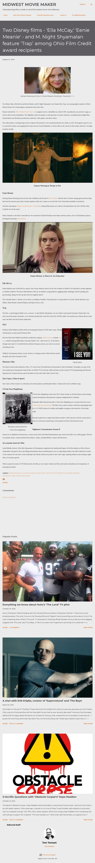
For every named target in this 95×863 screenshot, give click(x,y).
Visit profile (49, 846)
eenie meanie (14, 473)
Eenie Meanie (53, 198)
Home (4, 15)
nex (43, 473)
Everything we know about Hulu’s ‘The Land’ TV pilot (36, 604)
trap (13, 476)
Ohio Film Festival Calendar (21, 15)
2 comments (14, 627)
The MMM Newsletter (77, 15)
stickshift (7, 476)
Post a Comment (9, 497)
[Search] (82, 4)
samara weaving (73, 473)
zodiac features (23, 476)
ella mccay (25, 473)
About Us (62, 15)
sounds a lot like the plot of (28, 206)
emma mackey (35, 473)
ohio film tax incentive (55, 473)
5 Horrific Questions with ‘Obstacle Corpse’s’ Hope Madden (40, 796)
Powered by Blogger (47, 855)
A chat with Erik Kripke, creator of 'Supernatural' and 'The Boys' (42, 700)
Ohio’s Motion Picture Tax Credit (25, 112)
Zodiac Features (48, 337)
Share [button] (5, 482)
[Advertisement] (48, 518)
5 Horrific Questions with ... (44, 15)
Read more (88, 627)
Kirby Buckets (21, 219)
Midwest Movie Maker (29, 4)
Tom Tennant (49, 842)
